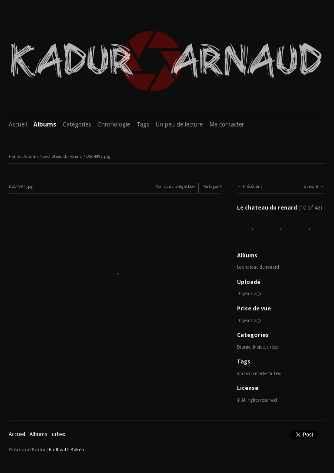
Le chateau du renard (62, 156)
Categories (77, 124)
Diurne (243, 347)
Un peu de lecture (179, 124)
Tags (143, 124)
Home (14, 156)
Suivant (311, 186)
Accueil (18, 124)
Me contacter (226, 124)
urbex (272, 347)
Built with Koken (66, 449)
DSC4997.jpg (98, 156)
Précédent (252, 186)
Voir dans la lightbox (175, 186)
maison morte (253, 373)
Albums (44, 124)
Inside (259, 347)
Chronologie (113, 124)
